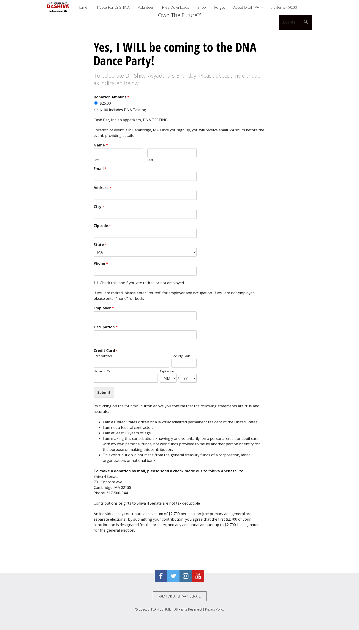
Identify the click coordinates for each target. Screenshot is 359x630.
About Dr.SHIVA (246, 7)
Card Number (103, 356)
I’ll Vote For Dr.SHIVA (112, 7)
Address (102, 187)
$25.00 (105, 103)
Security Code (181, 356)
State (100, 244)
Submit (104, 392)
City (99, 206)
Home (82, 7)
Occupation (106, 327)
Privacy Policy (214, 609)
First (96, 160)
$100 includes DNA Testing (123, 109)
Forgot (219, 7)
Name (101, 145)
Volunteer (146, 7)
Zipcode (102, 225)
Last (150, 160)
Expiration (167, 371)
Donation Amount (111, 97)
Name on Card (104, 371)
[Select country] (98, 271)
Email (100, 168)
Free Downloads (175, 7)
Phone (101, 263)
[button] (305, 22)
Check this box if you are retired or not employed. (142, 282)
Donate (289, 22)
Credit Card (106, 350)
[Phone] (145, 271)
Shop (201, 7)
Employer (104, 308)
